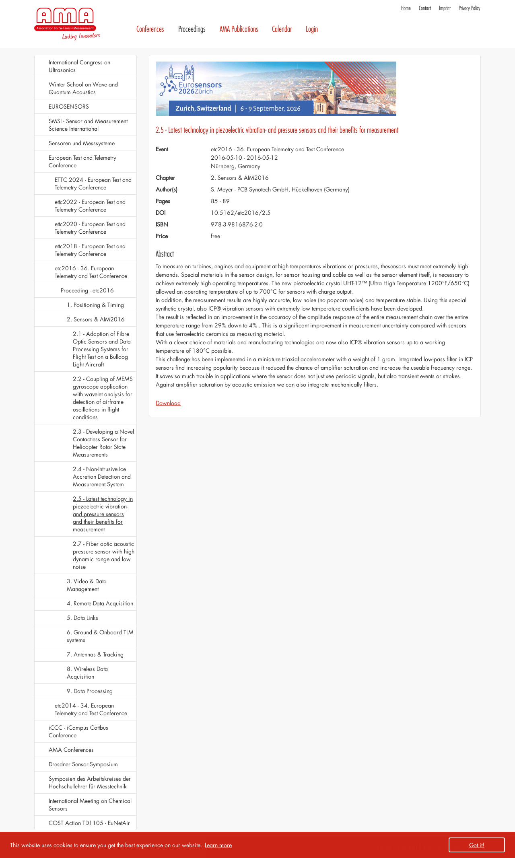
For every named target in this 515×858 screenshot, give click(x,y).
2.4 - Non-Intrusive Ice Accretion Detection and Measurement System (102, 476)
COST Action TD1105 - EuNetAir (89, 823)
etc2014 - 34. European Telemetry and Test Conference (91, 709)
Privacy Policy (469, 8)
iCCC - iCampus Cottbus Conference (78, 731)
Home (406, 8)
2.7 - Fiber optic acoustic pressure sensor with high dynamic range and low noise (103, 555)
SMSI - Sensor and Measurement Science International (88, 124)
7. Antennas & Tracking (95, 654)
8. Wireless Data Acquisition (87, 672)
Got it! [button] (476, 845)
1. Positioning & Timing (95, 305)
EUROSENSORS (69, 106)
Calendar (282, 29)
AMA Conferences (71, 749)
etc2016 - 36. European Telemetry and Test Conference (91, 272)
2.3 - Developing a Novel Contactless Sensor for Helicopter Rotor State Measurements (103, 443)
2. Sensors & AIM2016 (96, 319)
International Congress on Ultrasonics (79, 66)
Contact (425, 8)
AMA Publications (239, 29)
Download (168, 403)
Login (312, 29)
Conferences (150, 29)
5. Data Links (82, 617)
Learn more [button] (218, 845)
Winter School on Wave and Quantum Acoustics (83, 88)
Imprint (445, 8)
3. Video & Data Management (87, 585)
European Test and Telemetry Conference (82, 161)
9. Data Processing (90, 691)
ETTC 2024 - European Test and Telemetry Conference (93, 183)
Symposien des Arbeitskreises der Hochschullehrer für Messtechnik (90, 782)
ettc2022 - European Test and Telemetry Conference (90, 205)
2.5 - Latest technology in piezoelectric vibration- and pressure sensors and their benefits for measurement (103, 514)
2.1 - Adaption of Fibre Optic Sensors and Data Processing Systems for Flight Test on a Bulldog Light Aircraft (102, 349)
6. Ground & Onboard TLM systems (100, 636)
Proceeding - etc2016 (87, 290)
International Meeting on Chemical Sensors (90, 804)
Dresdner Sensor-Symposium (83, 764)
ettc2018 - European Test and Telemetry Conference (90, 249)
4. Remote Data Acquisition (100, 603)
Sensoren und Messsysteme (82, 143)
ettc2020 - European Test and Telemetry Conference (90, 227)
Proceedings (192, 29)
